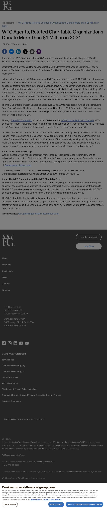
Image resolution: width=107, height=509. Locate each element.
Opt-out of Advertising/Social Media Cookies (84, 506)
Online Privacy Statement (52, 501)
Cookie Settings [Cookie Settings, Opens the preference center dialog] (10, 506)
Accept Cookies (56, 506)
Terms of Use (35, 501)
